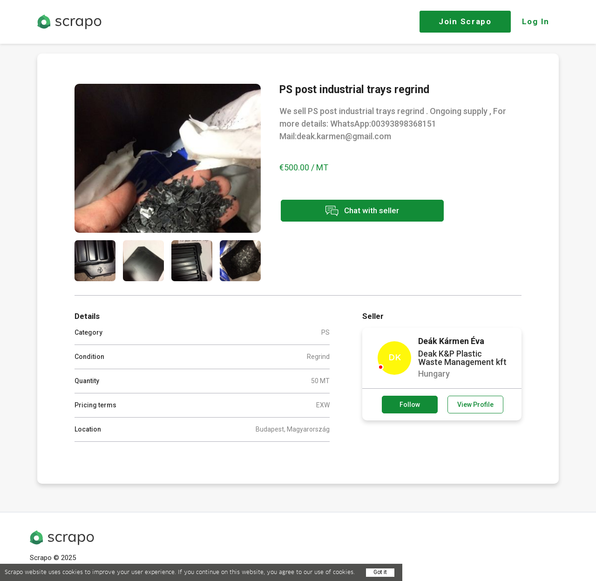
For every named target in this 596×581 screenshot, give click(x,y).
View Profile (475, 404)
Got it (380, 572)
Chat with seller (362, 210)
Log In (535, 21)
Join (465, 21)
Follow (410, 404)
